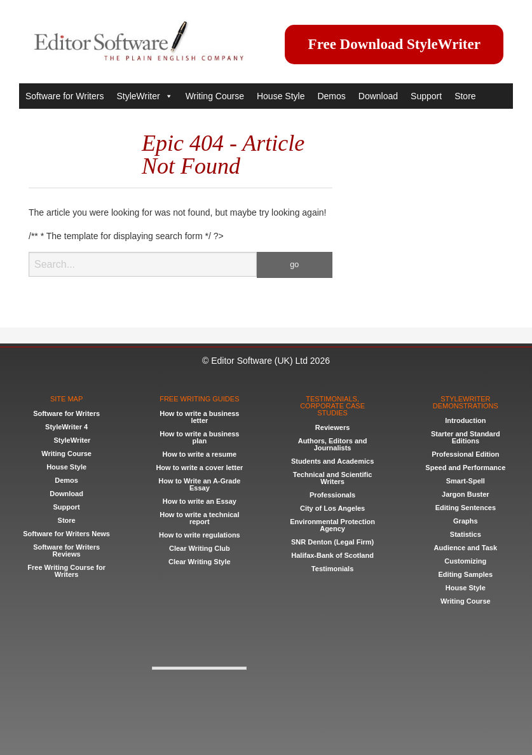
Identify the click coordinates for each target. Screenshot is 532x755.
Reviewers (332, 427)
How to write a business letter (199, 417)
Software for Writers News (66, 533)
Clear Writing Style (199, 561)
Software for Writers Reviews (66, 550)
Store (464, 96)
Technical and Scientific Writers (332, 478)
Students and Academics (332, 461)
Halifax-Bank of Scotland (332, 555)
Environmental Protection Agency (332, 525)
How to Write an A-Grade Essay (199, 484)
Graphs (465, 521)
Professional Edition (465, 454)
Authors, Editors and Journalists (332, 444)
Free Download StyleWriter (394, 44)
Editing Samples (466, 574)
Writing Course (215, 96)
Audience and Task (465, 547)
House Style (280, 96)
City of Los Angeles (332, 508)
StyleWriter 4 (66, 427)
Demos (331, 96)
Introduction (465, 420)
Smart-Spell (465, 481)
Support (426, 96)
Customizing (465, 561)
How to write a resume (199, 454)
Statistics (465, 534)
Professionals (332, 495)
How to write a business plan (199, 437)
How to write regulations (199, 535)
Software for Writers (64, 96)
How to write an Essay (199, 501)
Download (378, 96)
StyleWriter (144, 96)
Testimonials (332, 568)
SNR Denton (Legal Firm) (332, 542)
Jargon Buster (465, 494)
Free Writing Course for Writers (66, 571)
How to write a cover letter (199, 467)
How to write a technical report (199, 518)
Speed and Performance (465, 467)
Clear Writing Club (199, 548)
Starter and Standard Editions (465, 437)
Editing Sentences (465, 507)
